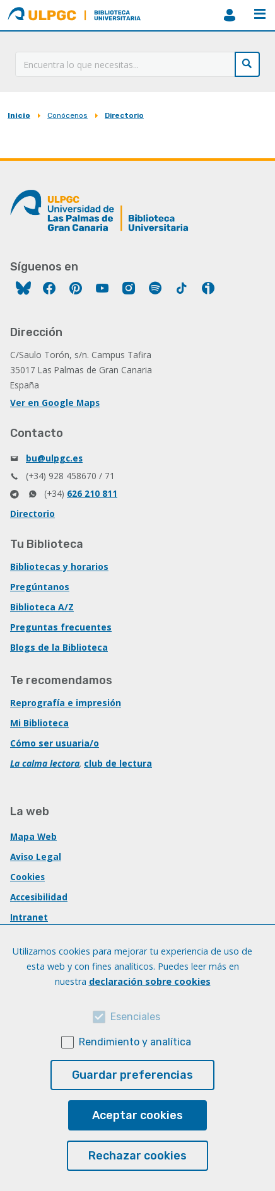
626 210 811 (92, 493)
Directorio (124, 115)
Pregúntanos (39, 587)
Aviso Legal (35, 857)
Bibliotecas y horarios (59, 566)
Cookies (27, 877)
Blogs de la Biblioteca (59, 647)
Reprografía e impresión (65, 703)
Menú (259, 13)
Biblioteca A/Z (42, 607)
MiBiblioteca (229, 15)
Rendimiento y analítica (135, 1042)
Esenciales (135, 1017)
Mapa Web (33, 836)
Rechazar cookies (137, 1156)
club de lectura (118, 763)
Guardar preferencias (132, 1075)
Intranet (29, 917)
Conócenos (67, 115)
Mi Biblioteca (39, 723)
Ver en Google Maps (55, 403)
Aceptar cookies (137, 1115)
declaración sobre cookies (150, 981)
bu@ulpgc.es (54, 458)
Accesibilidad (38, 897)
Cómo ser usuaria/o (54, 743)
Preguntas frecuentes (61, 627)
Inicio (19, 115)
